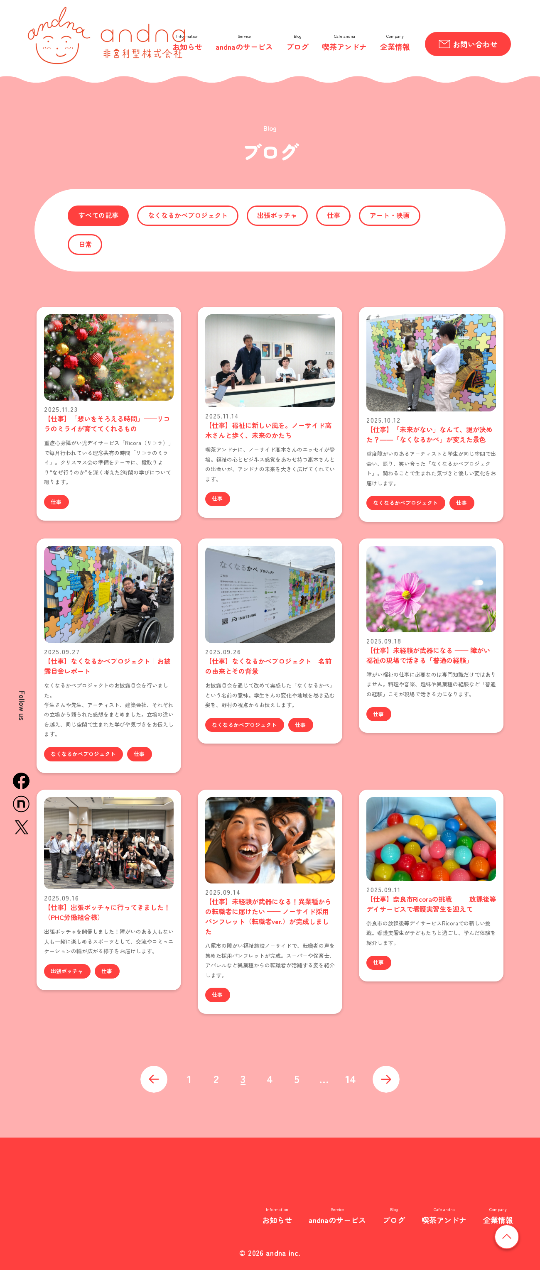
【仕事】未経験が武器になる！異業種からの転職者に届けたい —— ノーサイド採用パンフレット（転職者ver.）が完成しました (268, 916)
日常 (85, 244)
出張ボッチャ (277, 215)
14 (350, 1078)
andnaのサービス (244, 46)
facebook (21, 781)
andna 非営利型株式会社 (107, 35)
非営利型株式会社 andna (120, 1198)
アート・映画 (390, 215)
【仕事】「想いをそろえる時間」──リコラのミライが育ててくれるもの (107, 423)
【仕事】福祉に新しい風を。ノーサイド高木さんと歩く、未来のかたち (268, 430)
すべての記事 (98, 215)
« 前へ (153, 1079)
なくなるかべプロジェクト (188, 215)
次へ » (386, 1079)
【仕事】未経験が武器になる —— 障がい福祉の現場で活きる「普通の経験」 (428, 655)
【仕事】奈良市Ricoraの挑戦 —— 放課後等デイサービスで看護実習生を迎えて (431, 904)
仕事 (333, 215)
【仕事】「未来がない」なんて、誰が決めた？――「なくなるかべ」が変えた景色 (429, 434)
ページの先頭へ (518, 1236)
